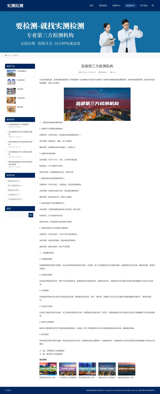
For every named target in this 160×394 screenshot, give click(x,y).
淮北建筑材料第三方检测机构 (18, 124)
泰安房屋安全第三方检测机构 (89, 377)
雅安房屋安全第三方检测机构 (128, 377)
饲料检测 (20, 107)
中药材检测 (21, 98)
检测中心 (117, 5)
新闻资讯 (103, 5)
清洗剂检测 (21, 80)
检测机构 (130, 5)
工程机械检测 (21, 71)
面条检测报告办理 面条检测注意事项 (20, 143)
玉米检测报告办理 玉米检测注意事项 (20, 133)
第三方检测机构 (15, 185)
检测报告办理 (14, 181)
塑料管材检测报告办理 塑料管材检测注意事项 (20, 163)
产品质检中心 (13, 195)
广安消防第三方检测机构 (67, 377)
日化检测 (20, 89)
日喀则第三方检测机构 (55, 351)
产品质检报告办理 (15, 199)
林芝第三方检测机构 (55, 354)
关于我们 (144, 5)
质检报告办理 (13, 190)
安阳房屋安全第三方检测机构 (49, 377)
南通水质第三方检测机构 (106, 377)
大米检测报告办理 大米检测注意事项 (20, 153)
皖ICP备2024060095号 (147, 390)
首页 (92, 5)
